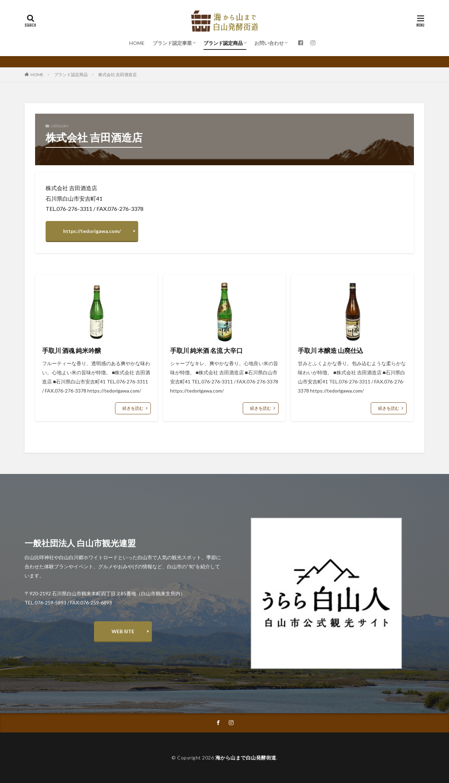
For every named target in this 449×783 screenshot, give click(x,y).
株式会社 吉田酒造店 (117, 74)
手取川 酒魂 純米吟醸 (71, 350)
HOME (137, 43)
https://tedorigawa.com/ (92, 231)
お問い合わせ (269, 43)
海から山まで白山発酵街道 (245, 758)
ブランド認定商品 (223, 43)
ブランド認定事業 (172, 43)
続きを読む (132, 408)
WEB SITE (123, 631)
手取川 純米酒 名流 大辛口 (206, 350)
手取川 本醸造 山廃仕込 (330, 350)
